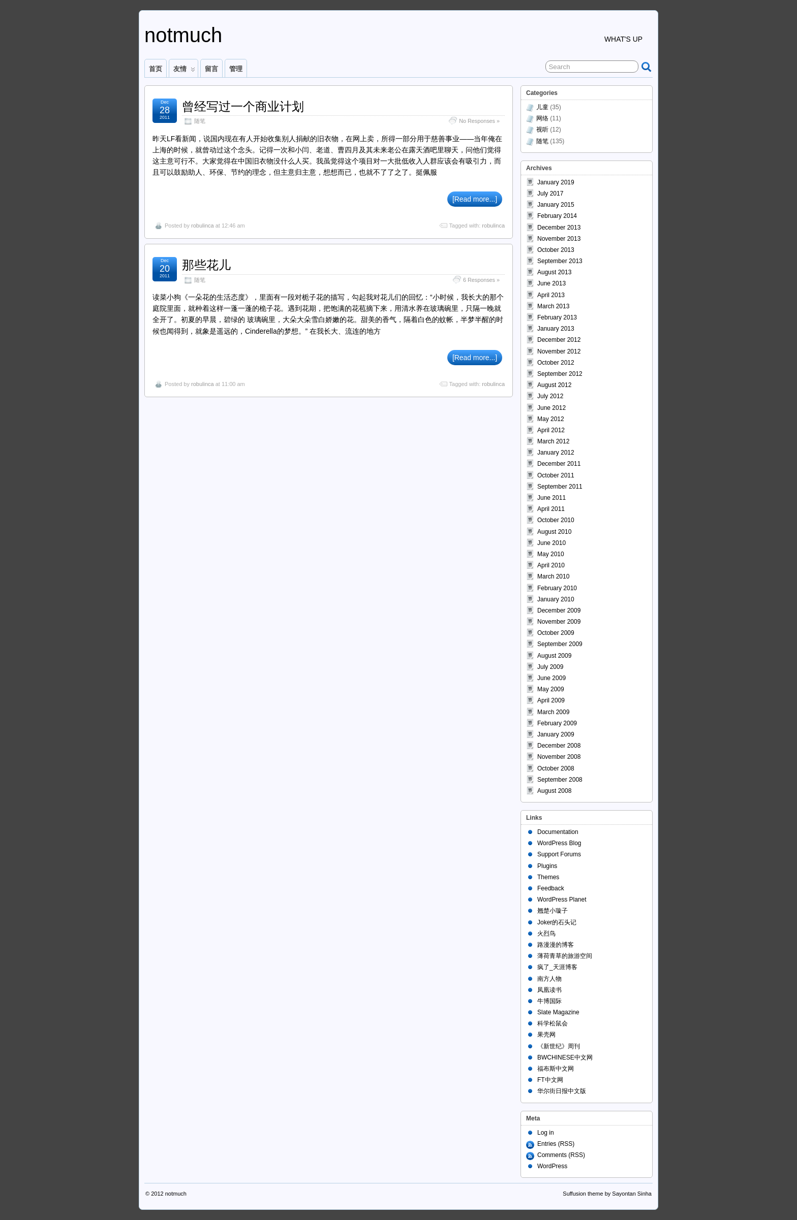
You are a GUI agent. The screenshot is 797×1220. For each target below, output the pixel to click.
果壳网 (546, 1034)
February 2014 (557, 215)
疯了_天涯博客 (557, 967)
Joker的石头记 (556, 922)
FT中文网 (550, 1079)
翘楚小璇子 (552, 910)
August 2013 (554, 272)
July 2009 (550, 666)
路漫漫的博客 (555, 944)
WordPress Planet (562, 899)
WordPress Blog (559, 843)
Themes (548, 877)
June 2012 (551, 407)
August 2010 (554, 531)
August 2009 (554, 655)
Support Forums (559, 854)
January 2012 (555, 452)
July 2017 (550, 193)
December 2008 (558, 745)
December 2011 (558, 463)
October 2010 (555, 520)
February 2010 (557, 588)
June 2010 (551, 543)
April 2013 (551, 295)
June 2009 (551, 678)
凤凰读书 (549, 989)
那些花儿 (206, 265)
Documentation (557, 832)
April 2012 (551, 430)
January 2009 (555, 734)
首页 (155, 69)
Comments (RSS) (561, 1155)
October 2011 (555, 475)
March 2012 (553, 441)
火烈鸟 (546, 933)
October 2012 (555, 362)
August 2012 (554, 385)
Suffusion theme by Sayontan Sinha (607, 1194)
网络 (542, 118)
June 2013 (551, 283)
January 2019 (555, 182)
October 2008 (555, 768)
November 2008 (558, 756)
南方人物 (549, 978)
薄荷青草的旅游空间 (564, 955)
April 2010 (551, 565)
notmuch (183, 35)
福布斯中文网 (555, 1068)
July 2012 (550, 396)
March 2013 (553, 306)
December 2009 (558, 610)
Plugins (547, 866)
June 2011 (551, 497)
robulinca (202, 225)
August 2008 (554, 790)
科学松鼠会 (552, 1023)
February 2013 (557, 317)
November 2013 (558, 238)
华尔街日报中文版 (561, 1091)
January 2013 (555, 328)
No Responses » (479, 121)
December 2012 (558, 339)
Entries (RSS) (555, 1143)
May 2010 (550, 554)
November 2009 (558, 621)
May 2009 (550, 689)
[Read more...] (474, 199)
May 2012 (550, 419)
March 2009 (553, 712)
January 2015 (555, 204)
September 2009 (560, 644)
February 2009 (557, 723)
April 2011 (551, 508)
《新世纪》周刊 (558, 1046)
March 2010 (553, 576)
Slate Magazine (558, 1012)
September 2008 (560, 779)
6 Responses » (481, 280)
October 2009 (555, 632)
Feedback (550, 888)
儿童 (542, 107)
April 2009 (551, 700)
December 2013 (558, 227)
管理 (235, 69)
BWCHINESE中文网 (565, 1057)
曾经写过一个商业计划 (243, 106)
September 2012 (560, 373)
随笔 (199, 121)
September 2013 (560, 261)
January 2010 (555, 599)
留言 (211, 69)
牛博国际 (549, 1001)
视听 (542, 129)
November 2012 (558, 351)
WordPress (552, 1166)
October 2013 (555, 249)
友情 (184, 71)
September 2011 (560, 486)
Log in (545, 1132)
